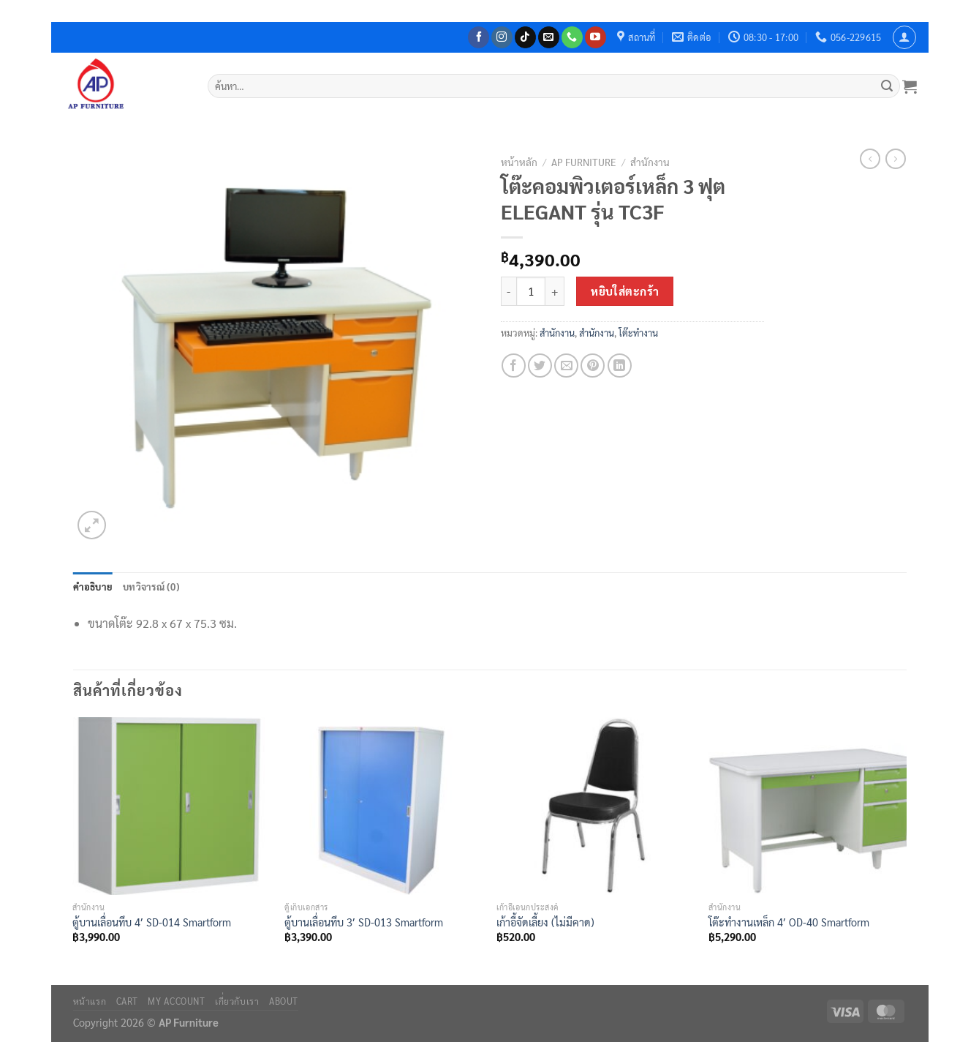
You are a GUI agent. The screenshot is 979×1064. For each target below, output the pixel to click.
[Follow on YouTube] (595, 37)
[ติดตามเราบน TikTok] (525, 37)
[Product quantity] (530, 291)
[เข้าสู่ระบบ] (904, 37)
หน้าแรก (90, 1001)
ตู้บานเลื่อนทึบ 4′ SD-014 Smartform (151, 922)
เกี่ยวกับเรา (237, 1001)
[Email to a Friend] (566, 365)
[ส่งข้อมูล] (886, 86)
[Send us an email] (548, 37)
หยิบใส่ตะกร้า (625, 291)
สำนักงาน (650, 161)
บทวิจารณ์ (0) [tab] (151, 586)
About (283, 1001)
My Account (176, 1001)
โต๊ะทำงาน (638, 332)
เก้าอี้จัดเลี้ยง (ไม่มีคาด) (545, 922)
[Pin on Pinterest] (593, 365)
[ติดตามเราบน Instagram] (502, 37)
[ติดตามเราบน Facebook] (478, 37)
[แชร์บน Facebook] (514, 365)
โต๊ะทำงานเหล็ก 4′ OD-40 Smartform (788, 922)
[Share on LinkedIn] (620, 365)
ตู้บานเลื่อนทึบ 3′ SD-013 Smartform (363, 922)
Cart (127, 1001)
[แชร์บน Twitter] (540, 365)
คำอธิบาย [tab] (93, 586)
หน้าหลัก (519, 161)
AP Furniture (583, 161)
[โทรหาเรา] (572, 37)
